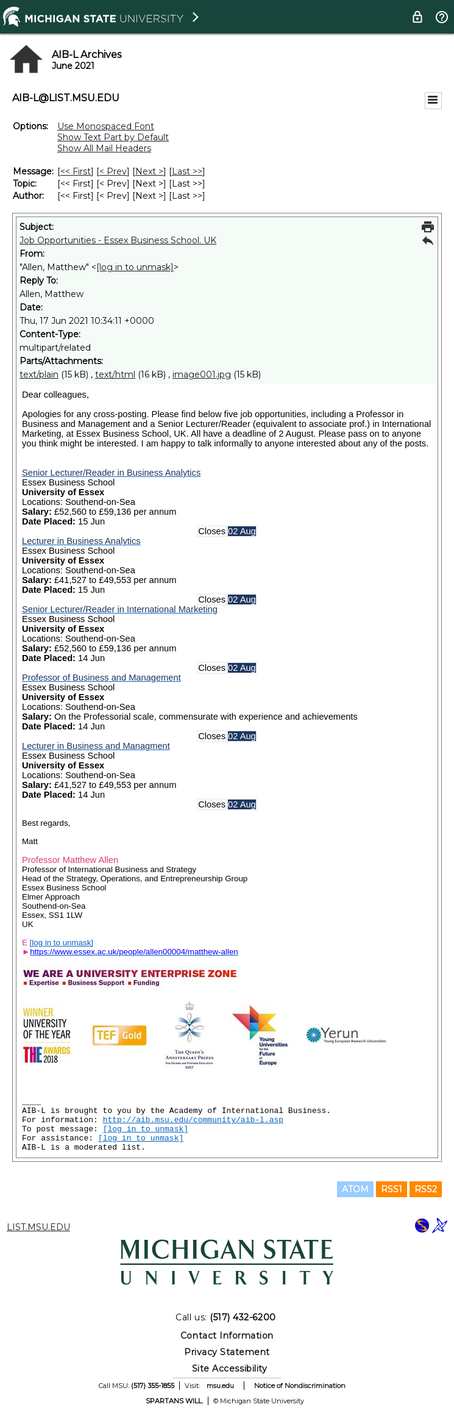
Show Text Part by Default (113, 137)
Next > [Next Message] (149, 171)
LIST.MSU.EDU (38, 1227)
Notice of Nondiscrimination (300, 1385)
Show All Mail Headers (104, 148)
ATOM (355, 1189)
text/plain (39, 374)
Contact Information (227, 1335)
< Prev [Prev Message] (113, 171)
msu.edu (220, 1385)
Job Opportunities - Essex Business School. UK (118, 240)
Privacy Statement (227, 1352)
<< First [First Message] (75, 171)
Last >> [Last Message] (187, 171)
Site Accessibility (230, 1368)
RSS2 (425, 1189)
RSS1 (391, 1189)
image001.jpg (201, 374)
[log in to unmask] (135, 267)
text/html (115, 374)
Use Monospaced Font (105, 126)
